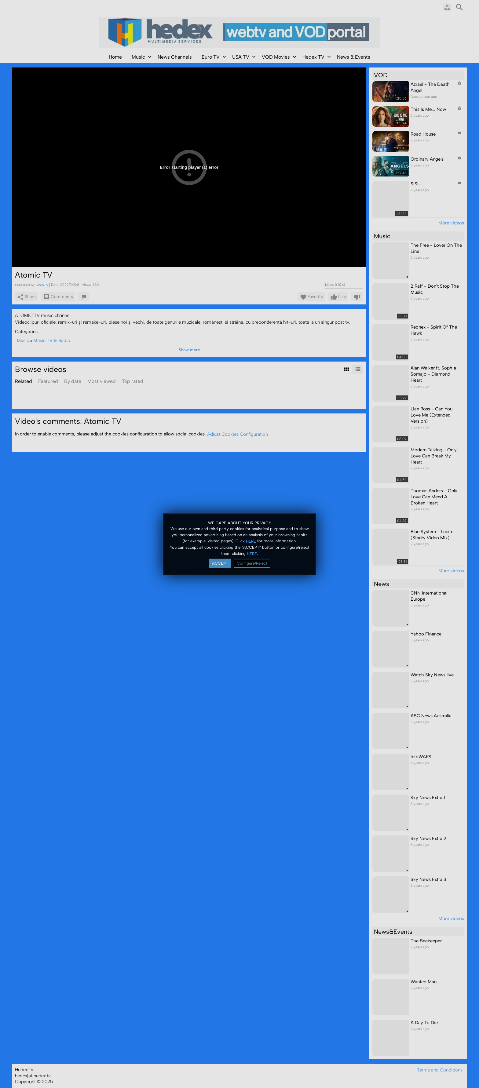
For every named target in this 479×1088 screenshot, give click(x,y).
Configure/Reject (252, 563)
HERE (251, 541)
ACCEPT (220, 563)
